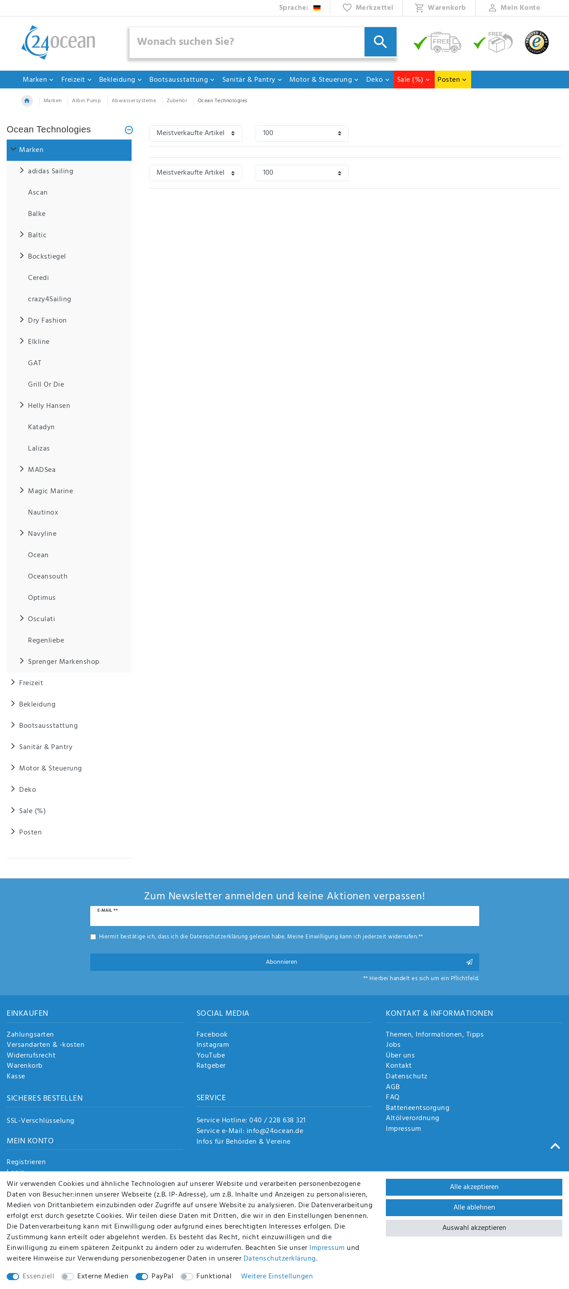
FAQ (393, 1098)
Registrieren (26, 1163)
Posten (452, 80)
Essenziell (38, 1276)
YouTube (210, 1056)
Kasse (16, 1077)
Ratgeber (211, 1066)
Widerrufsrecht (31, 1056)
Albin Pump (86, 100)
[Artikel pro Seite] (302, 133)
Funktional (214, 1276)
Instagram (212, 1046)
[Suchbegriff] (263, 42)
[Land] (300, 8)
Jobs (393, 1046)
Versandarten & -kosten (45, 1046)
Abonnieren (369, 962)
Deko (378, 80)
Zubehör (177, 100)
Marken (38, 80)
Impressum (403, 1129)
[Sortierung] (195, 133)
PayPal (162, 1276)
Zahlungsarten (30, 1035)
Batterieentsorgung (417, 1109)
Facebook (212, 1035)
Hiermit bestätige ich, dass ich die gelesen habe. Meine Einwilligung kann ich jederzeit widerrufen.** (261, 937)
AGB (393, 1088)
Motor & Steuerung (324, 80)
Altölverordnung (413, 1119)
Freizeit (76, 80)
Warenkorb (25, 1066)
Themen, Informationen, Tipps (435, 1035)
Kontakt (399, 1066)
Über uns (400, 1056)
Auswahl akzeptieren (474, 1228)
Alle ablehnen (474, 1207)
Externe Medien (102, 1276)
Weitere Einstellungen (277, 1276)
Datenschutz (407, 1077)
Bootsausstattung (182, 80)
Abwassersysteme (134, 100)
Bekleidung (121, 80)
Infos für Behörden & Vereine (243, 1142)
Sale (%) (414, 80)
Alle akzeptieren (474, 1187)
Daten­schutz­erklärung (280, 1259)
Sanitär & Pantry (252, 80)
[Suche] (381, 41)
